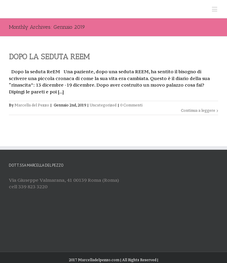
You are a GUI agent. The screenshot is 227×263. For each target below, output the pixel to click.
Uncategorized (103, 105)
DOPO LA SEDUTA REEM (49, 56)
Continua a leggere (198, 110)
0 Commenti (131, 105)
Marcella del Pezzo (31, 105)
